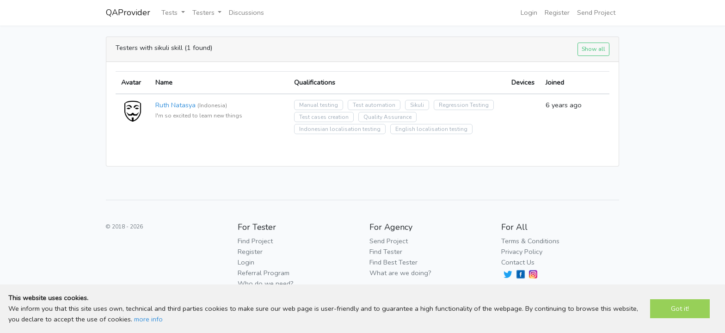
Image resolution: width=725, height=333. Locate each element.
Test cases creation (324, 117)
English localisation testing (431, 129)
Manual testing (318, 105)
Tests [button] (170, 12)
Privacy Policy (521, 251)
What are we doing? (400, 273)
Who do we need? (266, 283)
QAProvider (128, 12)
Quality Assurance (387, 117)
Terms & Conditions (530, 241)
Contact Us (518, 262)
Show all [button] (593, 49)
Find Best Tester (393, 262)
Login (529, 12)
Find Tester (385, 251)
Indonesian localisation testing (340, 129)
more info (148, 319)
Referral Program (263, 273)
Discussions (246, 12)
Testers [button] (204, 12)
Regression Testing (464, 105)
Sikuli (417, 105)
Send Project (596, 12)
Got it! (680, 308)
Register (557, 12)
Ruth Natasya (175, 105)
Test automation (374, 105)
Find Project (255, 241)
